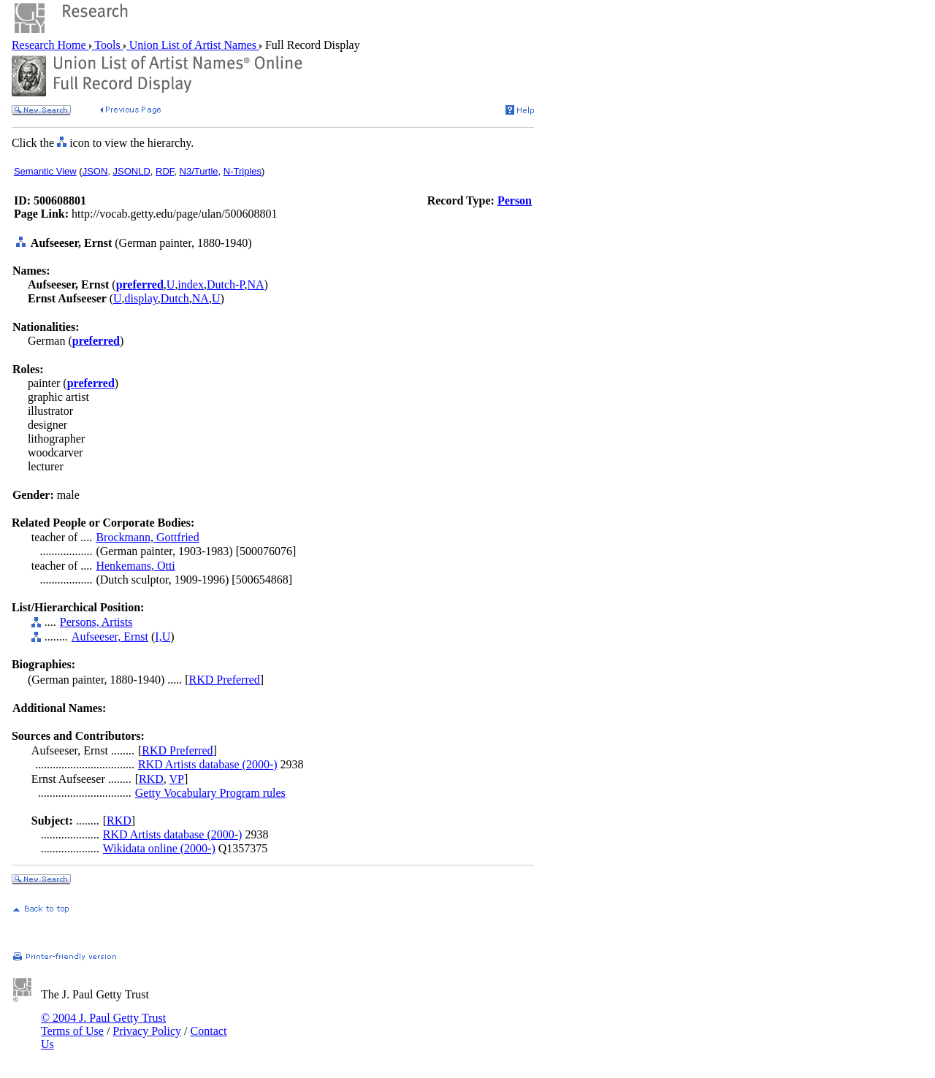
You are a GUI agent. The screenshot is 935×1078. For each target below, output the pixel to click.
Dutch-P (226, 284)
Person (514, 200)
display (141, 298)
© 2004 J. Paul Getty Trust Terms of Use (103, 1024)
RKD (151, 779)
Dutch (175, 298)
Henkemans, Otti (135, 565)
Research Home (50, 45)
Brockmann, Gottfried (147, 537)
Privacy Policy (146, 1031)
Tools (107, 45)
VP (176, 779)
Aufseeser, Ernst (110, 636)
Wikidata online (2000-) (159, 848)
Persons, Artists (96, 622)
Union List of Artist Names (192, 45)
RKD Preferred (224, 679)
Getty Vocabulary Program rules (210, 793)
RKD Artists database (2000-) (208, 764)
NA (255, 284)
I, (158, 636)
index (191, 284)
